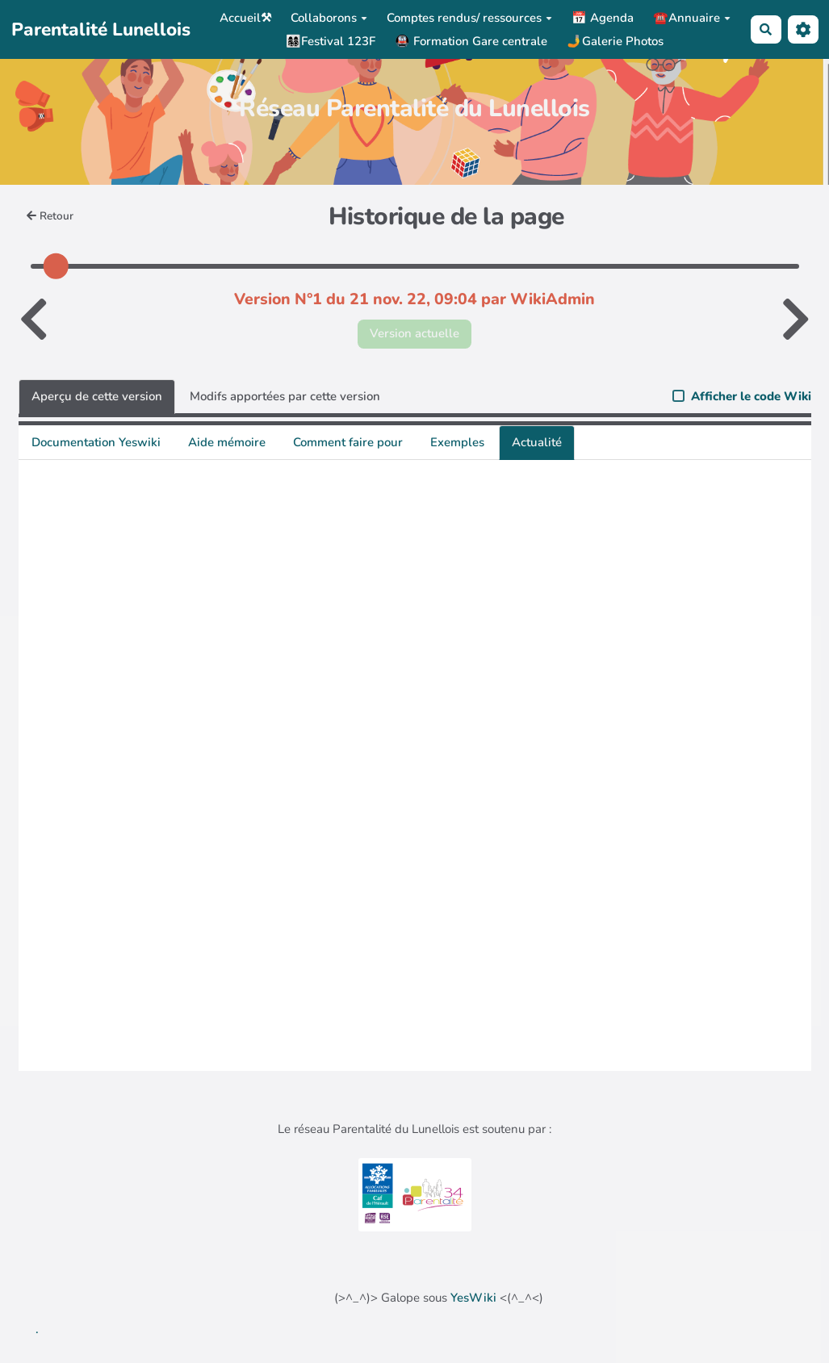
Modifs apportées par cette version (285, 396)
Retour (50, 216)
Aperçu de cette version (96, 396)
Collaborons (329, 18)
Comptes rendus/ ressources (469, 18)
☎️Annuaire (692, 18)
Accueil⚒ (245, 18)
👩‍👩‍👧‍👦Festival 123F (330, 41)
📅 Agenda (603, 18)
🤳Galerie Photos (615, 41)
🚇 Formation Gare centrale (471, 41)
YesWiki (473, 1298)
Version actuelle (414, 333)
